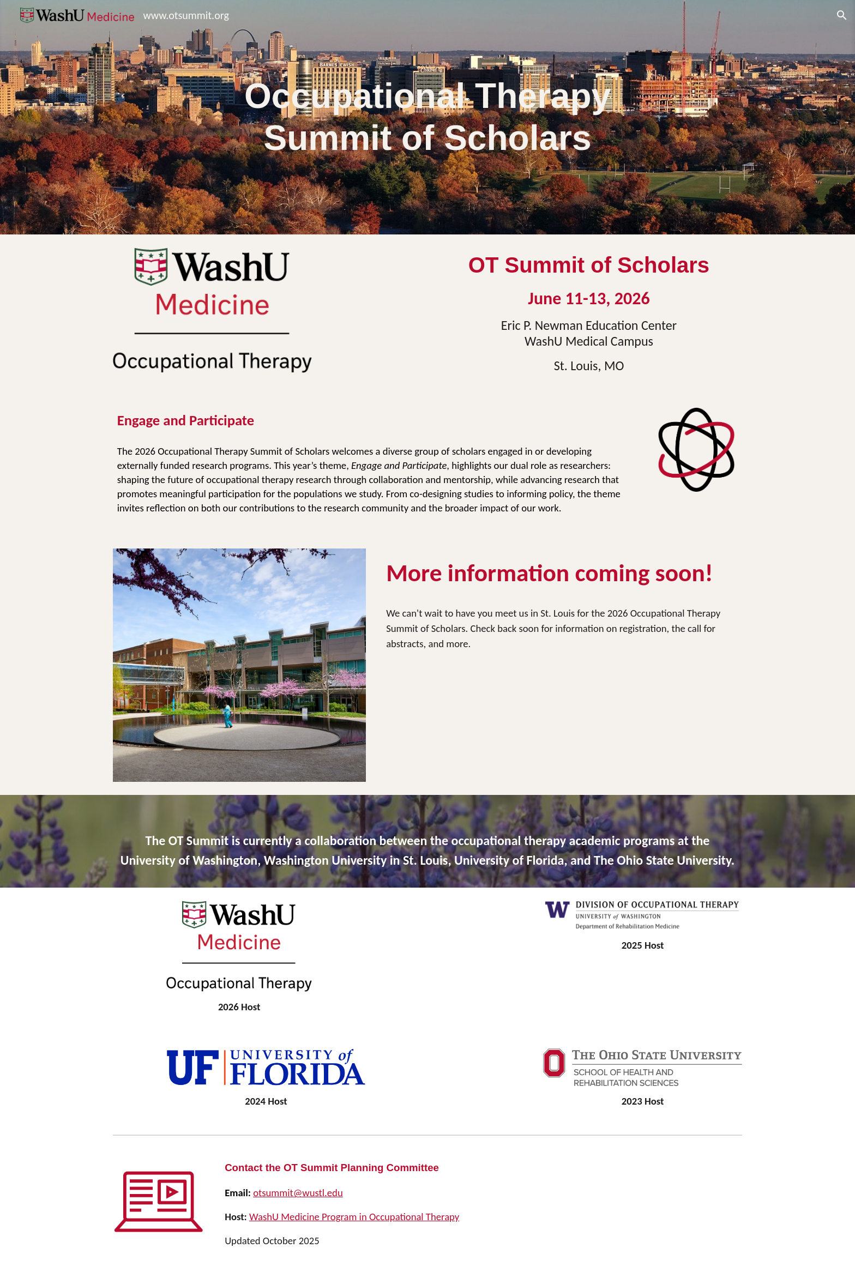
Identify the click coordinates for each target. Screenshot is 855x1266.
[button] (842, 15)
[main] (427, 117)
